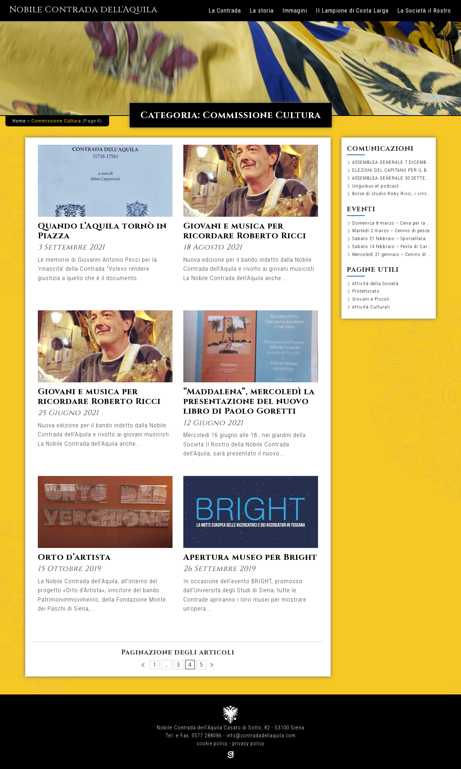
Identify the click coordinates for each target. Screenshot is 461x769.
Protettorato (366, 294)
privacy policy (249, 744)
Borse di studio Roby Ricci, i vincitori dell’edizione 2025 (391, 195)
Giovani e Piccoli (371, 302)
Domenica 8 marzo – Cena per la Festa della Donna (391, 224)
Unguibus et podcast (376, 187)
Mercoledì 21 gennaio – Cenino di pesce (391, 256)
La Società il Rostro (424, 10)
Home (19, 120)
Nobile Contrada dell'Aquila (90, 9)
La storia (262, 10)
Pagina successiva (212, 666)
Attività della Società (376, 286)
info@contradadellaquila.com (261, 736)
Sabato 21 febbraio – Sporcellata (390, 240)
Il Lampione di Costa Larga (352, 10)
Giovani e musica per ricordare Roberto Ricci (247, 231)
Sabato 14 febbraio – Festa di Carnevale (391, 248)
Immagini (294, 10)
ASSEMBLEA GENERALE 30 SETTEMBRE (391, 178)
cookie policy (212, 744)
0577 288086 (206, 736)
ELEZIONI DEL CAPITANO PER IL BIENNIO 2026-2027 (391, 171)
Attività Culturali (371, 310)
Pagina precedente (143, 667)
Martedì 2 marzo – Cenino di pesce (391, 232)
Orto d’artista (75, 557)
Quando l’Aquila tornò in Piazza (104, 231)
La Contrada (225, 10)
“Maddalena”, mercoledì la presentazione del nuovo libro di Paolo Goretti (244, 406)
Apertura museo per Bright (234, 562)
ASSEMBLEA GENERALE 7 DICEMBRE (391, 162)
